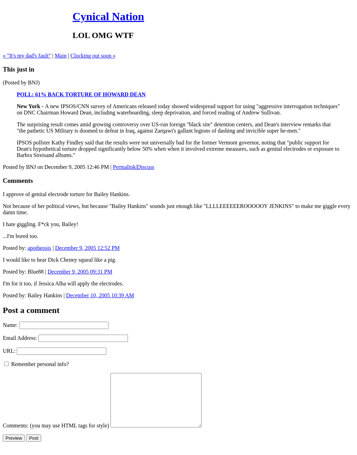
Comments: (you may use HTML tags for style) (56, 436)
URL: (9, 351)
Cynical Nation (108, 16)
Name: (10, 325)
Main (61, 56)
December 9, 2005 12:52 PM (87, 248)
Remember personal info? (36, 364)
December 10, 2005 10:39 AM (100, 295)
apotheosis (39, 248)
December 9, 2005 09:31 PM (80, 272)
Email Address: (20, 338)
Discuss (145, 167)
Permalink (124, 167)
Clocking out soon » (92, 56)
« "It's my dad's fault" (27, 56)
